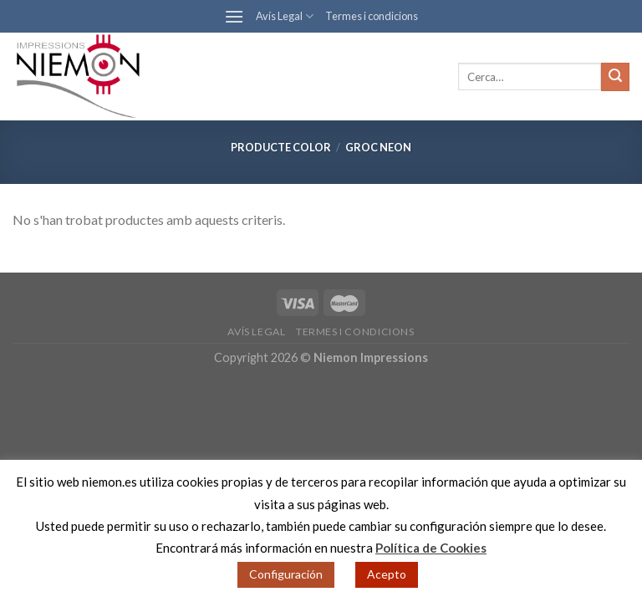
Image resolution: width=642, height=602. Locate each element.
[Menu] (234, 16)
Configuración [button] (286, 574)
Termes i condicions (371, 16)
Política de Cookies (431, 547)
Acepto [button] (386, 574)
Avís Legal (284, 16)
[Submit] (615, 77)
